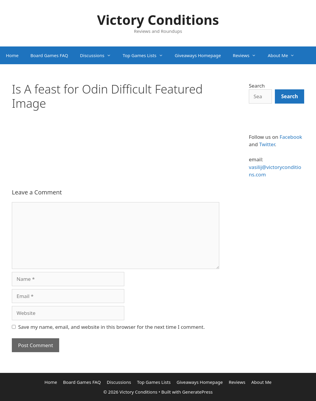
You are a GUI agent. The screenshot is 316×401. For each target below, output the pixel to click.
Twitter (267, 144)
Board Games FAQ (49, 55)
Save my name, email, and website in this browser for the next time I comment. (111, 326)
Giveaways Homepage (198, 55)
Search (257, 85)
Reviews (247, 55)
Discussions (98, 55)
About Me (284, 55)
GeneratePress (197, 392)
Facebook (291, 136)
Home (12, 55)
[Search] (289, 96)
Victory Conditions (158, 20)
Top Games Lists (146, 55)
